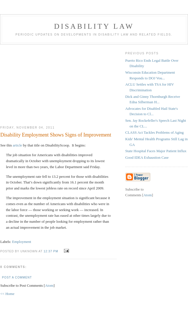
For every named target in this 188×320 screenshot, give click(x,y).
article (17, 145)
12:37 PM (51, 251)
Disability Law (94, 26)
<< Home (7, 294)
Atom (49, 285)
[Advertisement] (58, 82)
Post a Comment (17, 277)
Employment (21, 242)
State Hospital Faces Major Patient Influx (156, 151)
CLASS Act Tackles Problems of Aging (154, 132)
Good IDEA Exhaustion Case (147, 157)
